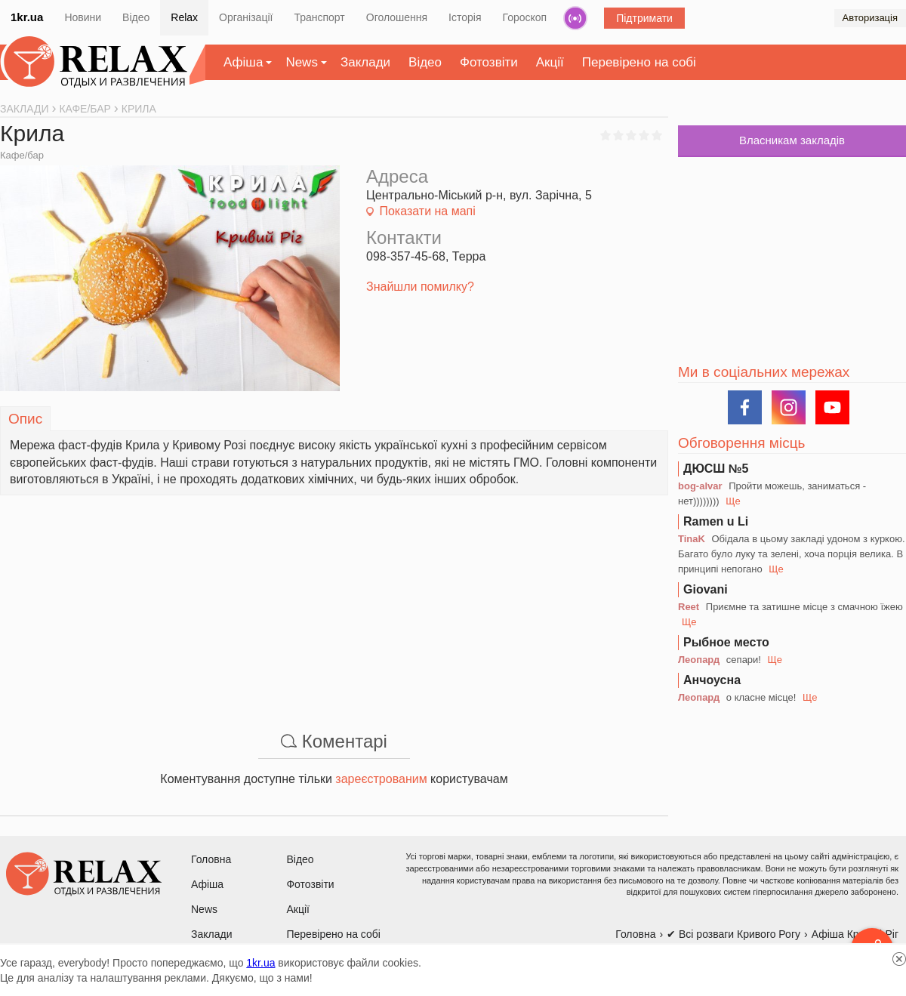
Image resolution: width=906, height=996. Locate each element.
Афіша (243, 62)
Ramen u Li (715, 521)
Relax (184, 17)
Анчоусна (712, 680)
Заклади (365, 62)
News (301, 62)
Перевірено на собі (639, 62)
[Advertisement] (334, 601)
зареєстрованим (381, 778)
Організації (246, 17)
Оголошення (396, 17)
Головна (211, 859)
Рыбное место (726, 642)
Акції (550, 62)
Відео (135, 17)
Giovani (705, 589)
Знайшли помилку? (420, 286)
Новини (82, 17)
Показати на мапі (427, 211)
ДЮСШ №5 (716, 468)
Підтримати (644, 18)
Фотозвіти (489, 62)
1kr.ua (27, 17)
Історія (464, 17)
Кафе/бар (22, 155)
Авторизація (870, 17)
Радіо (575, 18)
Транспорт (319, 17)
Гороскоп (525, 17)
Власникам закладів (792, 140)
